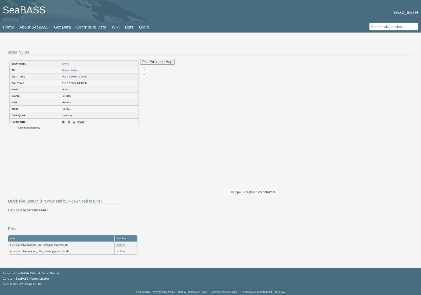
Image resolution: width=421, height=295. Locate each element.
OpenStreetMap (246, 192)
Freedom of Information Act (256, 292)
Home (8, 27)
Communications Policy (223, 292)
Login (144, 27)
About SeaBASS (34, 27)
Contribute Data (91, 27)
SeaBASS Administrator (32, 278)
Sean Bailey (32, 284)
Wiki (115, 27)
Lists (129, 27)
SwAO (65, 63)
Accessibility (143, 292)
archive (121, 244)
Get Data (62, 27)
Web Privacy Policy (164, 292)
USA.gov (280, 292)
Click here (15, 210)
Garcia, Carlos (70, 70)
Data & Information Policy (193, 292)
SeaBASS (24, 10)
